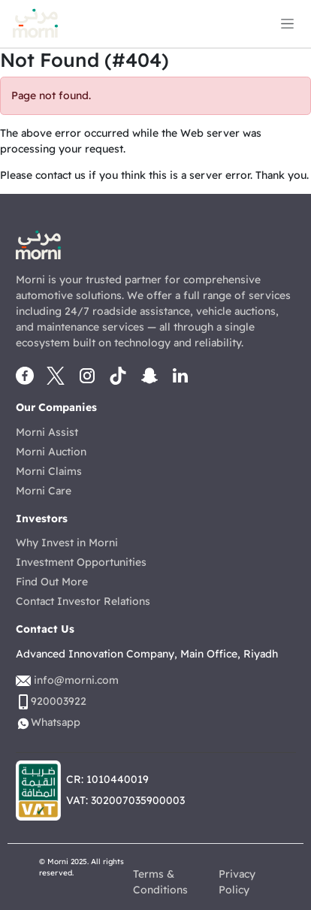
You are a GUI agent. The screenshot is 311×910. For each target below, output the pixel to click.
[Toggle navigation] (287, 23)
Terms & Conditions (160, 881)
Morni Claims (49, 471)
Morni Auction (51, 451)
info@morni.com (76, 680)
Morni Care (43, 490)
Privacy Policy (237, 881)
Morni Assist (47, 432)
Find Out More (52, 581)
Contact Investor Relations (83, 601)
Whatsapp (55, 722)
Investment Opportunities (81, 562)
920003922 (58, 701)
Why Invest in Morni (67, 542)
